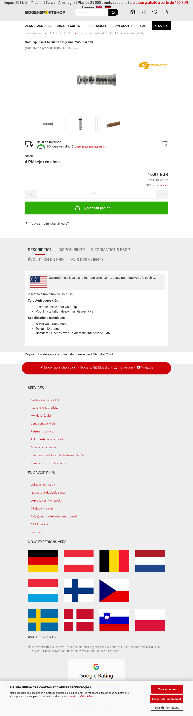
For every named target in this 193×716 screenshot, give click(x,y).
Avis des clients (87, 259)
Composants (123, 26)
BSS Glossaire (39, 524)
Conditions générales (44, 423)
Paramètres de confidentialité (49, 463)
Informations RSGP (110, 249)
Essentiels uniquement (166, 699)
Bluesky (103, 367)
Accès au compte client (45, 399)
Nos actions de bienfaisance (48, 492)
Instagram (125, 367)
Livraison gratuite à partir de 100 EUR (159, 2)
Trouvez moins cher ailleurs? (49, 223)
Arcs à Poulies (68, 26)
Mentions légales (41, 415)
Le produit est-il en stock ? (46, 500)
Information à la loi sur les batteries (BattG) (57, 455)
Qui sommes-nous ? (43, 484)
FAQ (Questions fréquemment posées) (54, 516)
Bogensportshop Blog (60, 367)
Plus (142, 26)
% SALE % (161, 26)
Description (40, 249)
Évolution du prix (46, 259)
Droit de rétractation (43, 447)
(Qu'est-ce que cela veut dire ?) (89, 147)
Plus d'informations (167, 707)
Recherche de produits (44, 407)
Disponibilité (71, 249)
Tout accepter (167, 689)
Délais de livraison (42, 508)
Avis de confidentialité (80, 696)
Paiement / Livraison (43, 431)
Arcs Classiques (38, 26)
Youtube (147, 367)
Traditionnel (96, 26)
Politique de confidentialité (47, 439)
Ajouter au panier (92, 207)
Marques (36, 532)
